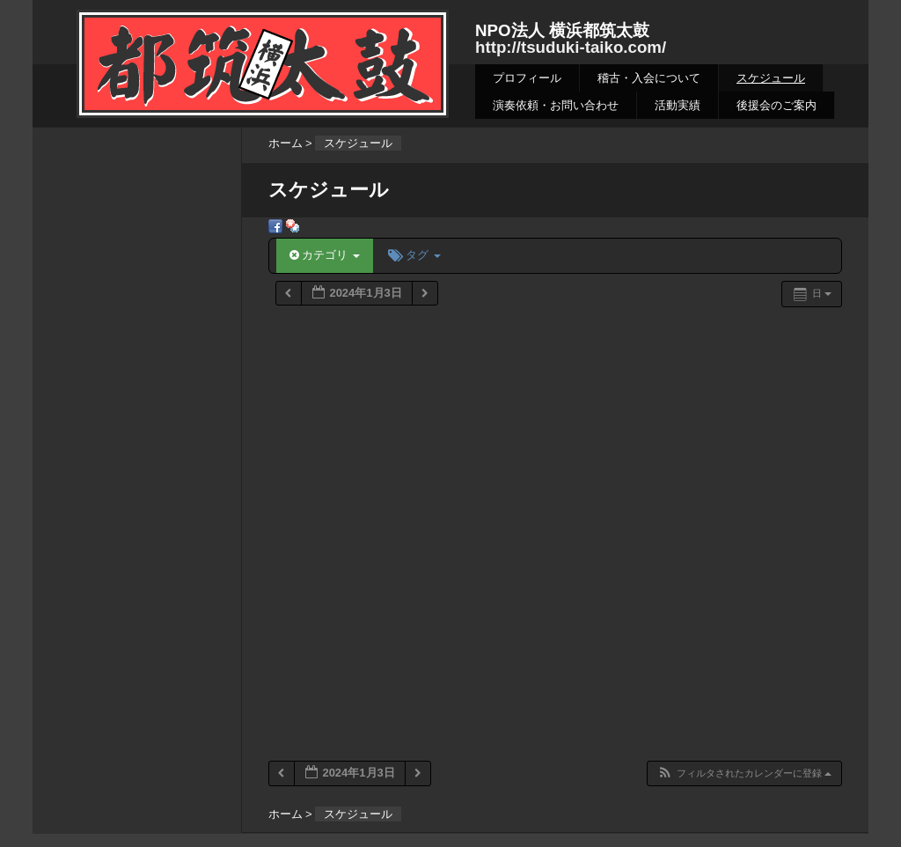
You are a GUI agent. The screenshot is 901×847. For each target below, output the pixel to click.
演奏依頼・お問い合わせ (556, 105)
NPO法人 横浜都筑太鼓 (562, 30)
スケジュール (770, 78)
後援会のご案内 (776, 105)
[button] (744, 773)
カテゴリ (324, 254)
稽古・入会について (648, 78)
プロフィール (527, 78)
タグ (414, 254)
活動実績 (677, 105)
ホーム (285, 143)
